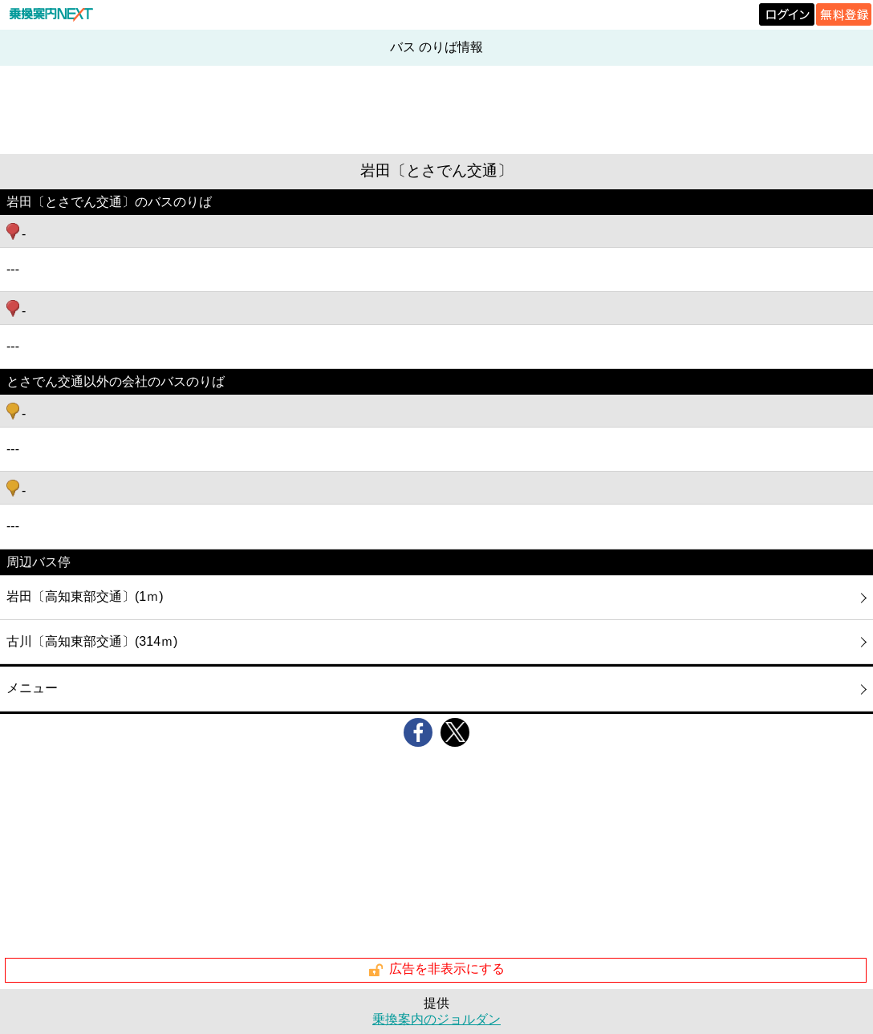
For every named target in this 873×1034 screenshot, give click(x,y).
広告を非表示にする (436, 970)
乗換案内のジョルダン (436, 1019)
